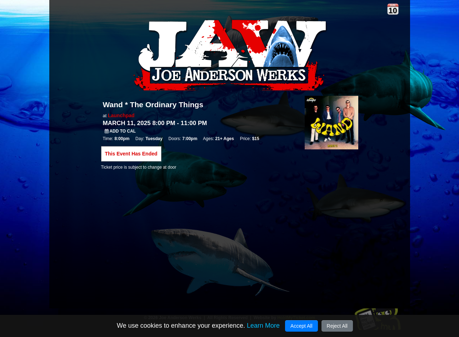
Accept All (301, 326)
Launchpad (121, 115)
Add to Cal (120, 131)
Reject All (337, 326)
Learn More (263, 325)
